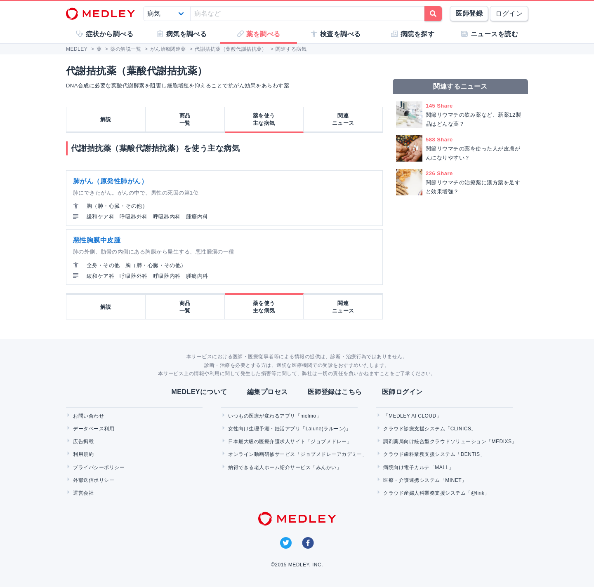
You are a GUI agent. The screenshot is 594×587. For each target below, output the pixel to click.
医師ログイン (402, 391)
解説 (105, 119)
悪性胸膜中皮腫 (96, 240)
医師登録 (469, 13)
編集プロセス (267, 391)
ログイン (509, 13)
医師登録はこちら (335, 391)
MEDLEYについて (199, 391)
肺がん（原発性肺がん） (110, 181)
